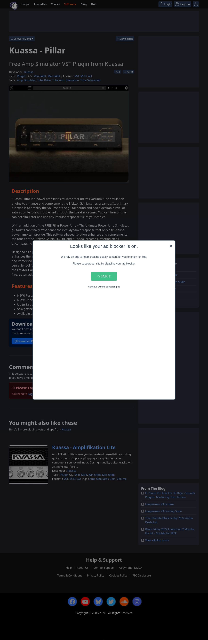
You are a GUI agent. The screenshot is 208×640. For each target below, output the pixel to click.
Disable (104, 276)
